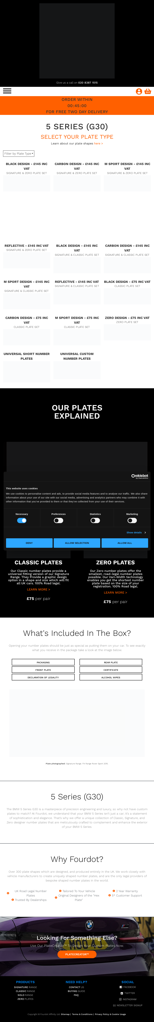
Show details (134, 532)
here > (98, 143)
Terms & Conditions (82, 1014)
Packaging (43, 662)
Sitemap (65, 1014)
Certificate (111, 670)
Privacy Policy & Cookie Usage (110, 1014)
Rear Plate (111, 662)
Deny (29, 543)
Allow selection (77, 543)
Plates (25, 999)
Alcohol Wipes (110, 677)
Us (76, 987)
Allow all (125, 543)
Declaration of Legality (43, 677)
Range (25, 987)
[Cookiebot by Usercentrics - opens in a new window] (134, 476)
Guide (76, 991)
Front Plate (43, 670)
